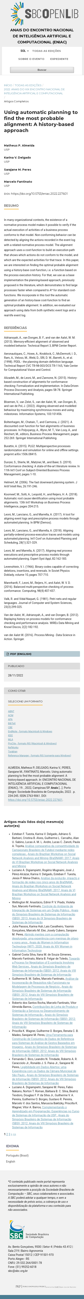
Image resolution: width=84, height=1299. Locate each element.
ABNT (11, 711)
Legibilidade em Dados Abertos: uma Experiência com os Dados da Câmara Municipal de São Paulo (44, 1071)
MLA (10, 739)
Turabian (12, 751)
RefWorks (13, 747)
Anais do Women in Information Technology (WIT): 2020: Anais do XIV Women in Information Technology (42, 946)
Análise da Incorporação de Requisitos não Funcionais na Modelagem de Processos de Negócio (45, 982)
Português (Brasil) (17, 1155)
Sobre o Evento (31, 58)
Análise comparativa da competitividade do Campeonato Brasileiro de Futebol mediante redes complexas (45, 850)
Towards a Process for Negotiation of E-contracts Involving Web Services (46, 962)
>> (14, 1134)
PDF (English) (20, 654)
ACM (10, 715)
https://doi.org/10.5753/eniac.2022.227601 (39, 194)
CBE (10, 727)
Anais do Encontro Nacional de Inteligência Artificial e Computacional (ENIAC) (42, 36)
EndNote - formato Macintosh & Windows (30, 731)
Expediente (59, 58)
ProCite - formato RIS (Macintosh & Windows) (32, 743)
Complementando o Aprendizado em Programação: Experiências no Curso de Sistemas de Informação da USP (45, 1111)
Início (8, 85)
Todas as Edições (46, 50)
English (10, 1161)
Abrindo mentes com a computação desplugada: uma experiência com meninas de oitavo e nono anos (45, 938)
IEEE (10, 735)
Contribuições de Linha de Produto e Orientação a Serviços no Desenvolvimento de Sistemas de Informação (45, 1010)
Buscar (42, 69)
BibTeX (12, 723)
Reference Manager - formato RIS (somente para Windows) (39, 755)
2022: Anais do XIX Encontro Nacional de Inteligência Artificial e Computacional (34, 91)
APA (10, 719)
